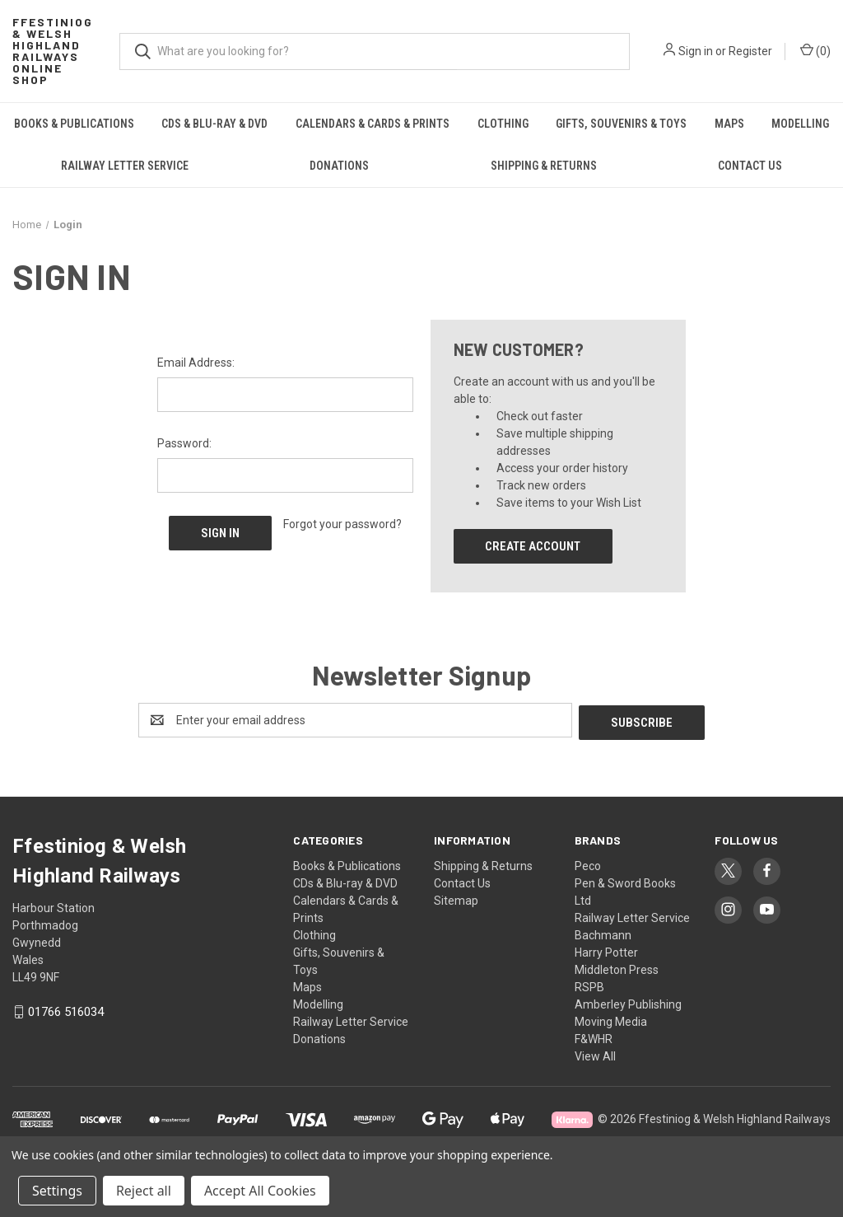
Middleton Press (617, 967)
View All (595, 1053)
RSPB (589, 984)
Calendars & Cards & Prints (372, 123)
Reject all (143, 1191)
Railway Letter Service (125, 165)
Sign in (695, 51)
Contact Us (750, 165)
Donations (339, 165)
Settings (57, 1191)
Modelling (318, 1002)
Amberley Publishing (628, 1002)
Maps (729, 123)
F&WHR (593, 1036)
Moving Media (611, 1019)
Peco (588, 863)
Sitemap (456, 898)
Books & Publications (74, 123)
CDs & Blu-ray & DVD (214, 123)
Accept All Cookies (260, 1191)
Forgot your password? (342, 524)
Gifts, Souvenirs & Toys (621, 123)
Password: (184, 443)
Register (750, 51)
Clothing (503, 123)
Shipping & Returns (544, 165)
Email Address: (196, 362)
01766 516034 (66, 1010)
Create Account (532, 546)
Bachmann (603, 932)
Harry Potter (606, 950)
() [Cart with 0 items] (815, 50)
